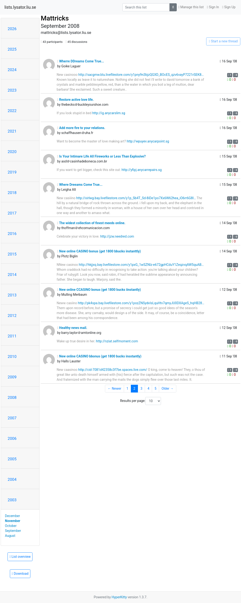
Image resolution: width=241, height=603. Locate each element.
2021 (12, 131)
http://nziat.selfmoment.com (117, 341)
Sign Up (228, 7)
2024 (12, 69)
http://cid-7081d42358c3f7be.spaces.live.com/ (112, 370)
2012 (12, 315)
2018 (12, 192)
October (10, 526)
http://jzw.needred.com (117, 236)
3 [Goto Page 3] (141, 388)
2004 (12, 479)
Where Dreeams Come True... (80, 184)
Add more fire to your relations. (81, 128)
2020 (12, 151)
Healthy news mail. (72, 328)
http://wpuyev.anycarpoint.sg (148, 141)
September (13, 531)
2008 (12, 397)
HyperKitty (119, 597)
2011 (12, 336)
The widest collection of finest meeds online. (91, 223)
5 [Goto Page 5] (156, 388)
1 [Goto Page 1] (127, 388)
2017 (12, 213)
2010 (12, 356)
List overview (20, 556)
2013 (12, 295)
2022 (12, 110)
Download (20, 573)
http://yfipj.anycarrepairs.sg (142, 170)
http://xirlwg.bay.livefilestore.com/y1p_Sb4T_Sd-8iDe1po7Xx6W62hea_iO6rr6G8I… (136, 198)
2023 (12, 90)
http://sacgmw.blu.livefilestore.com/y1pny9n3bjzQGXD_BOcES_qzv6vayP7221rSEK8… (141, 75)
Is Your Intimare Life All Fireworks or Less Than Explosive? (101, 156)
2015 (12, 254)
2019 (12, 172)
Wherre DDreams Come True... (80, 61)
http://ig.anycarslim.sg (108, 113)
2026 (12, 28)
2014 (12, 274)
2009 (12, 377)
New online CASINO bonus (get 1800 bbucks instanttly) (99, 251)
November (12, 521)
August (10, 536)
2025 (12, 49)
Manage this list (191, 7)
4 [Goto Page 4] (148, 388)
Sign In (213, 7)
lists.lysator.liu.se (20, 7)
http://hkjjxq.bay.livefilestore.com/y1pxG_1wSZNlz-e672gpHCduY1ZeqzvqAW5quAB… (141, 265)
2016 (12, 233)
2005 (12, 459)
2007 (12, 418)
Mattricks (55, 18)
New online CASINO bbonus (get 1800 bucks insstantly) (99, 356)
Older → (168, 388)
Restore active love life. (75, 99)
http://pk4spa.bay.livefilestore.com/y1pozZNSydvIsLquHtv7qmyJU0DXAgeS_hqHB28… (141, 303)
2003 (12, 500)
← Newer (114, 388)
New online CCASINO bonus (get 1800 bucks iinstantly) (99, 289)
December (12, 516)
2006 (12, 438)
